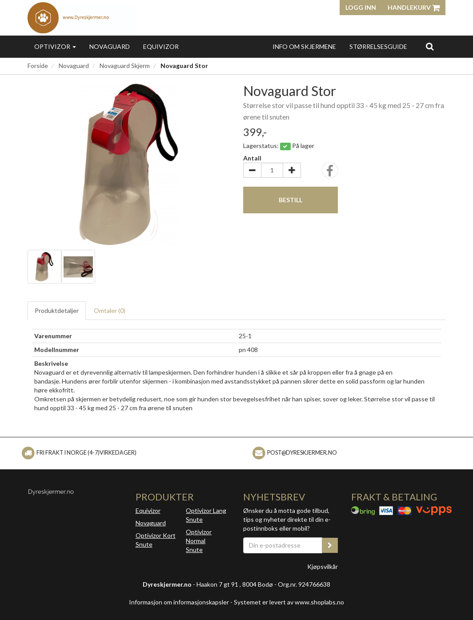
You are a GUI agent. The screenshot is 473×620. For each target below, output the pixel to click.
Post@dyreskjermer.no (302, 452)
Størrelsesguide (378, 46)
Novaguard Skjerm (125, 65)
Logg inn (360, 7)
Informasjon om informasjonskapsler (179, 602)
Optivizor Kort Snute (156, 540)
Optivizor (55, 46)
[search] (430, 46)
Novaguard (109, 46)
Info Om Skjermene (304, 46)
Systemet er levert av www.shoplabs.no (289, 602)
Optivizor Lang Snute (206, 515)
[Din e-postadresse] (282, 545)
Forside (38, 65)
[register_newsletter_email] (330, 545)
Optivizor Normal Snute (199, 540)
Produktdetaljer (57, 310)
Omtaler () (109, 310)
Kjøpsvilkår (322, 566)
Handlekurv (414, 7)
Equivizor (161, 46)
